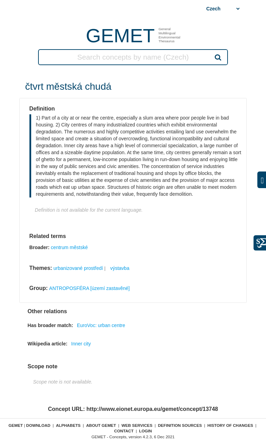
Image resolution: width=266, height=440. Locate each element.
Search (217, 57)
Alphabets (68, 425)
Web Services (137, 425)
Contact (123, 431)
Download (38, 425)
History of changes (230, 425)
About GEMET (101, 425)
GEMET (120, 35)
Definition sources (180, 425)
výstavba (119, 268)
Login (145, 431)
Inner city (81, 343)
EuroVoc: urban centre (101, 325)
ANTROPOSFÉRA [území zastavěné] (89, 288)
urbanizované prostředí (78, 268)
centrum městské (69, 247)
